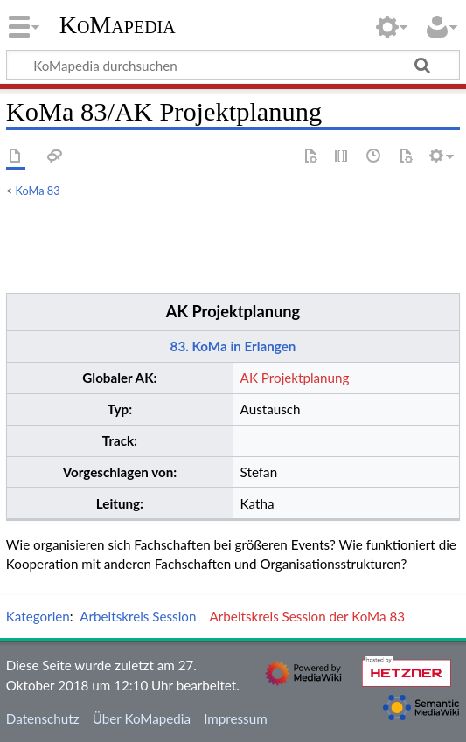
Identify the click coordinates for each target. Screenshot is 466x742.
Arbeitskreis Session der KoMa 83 (307, 616)
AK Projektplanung (233, 311)
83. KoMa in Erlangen (233, 346)
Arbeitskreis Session (138, 616)
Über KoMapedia (142, 718)
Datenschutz (43, 718)
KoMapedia (117, 25)
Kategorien (38, 616)
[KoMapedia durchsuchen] (233, 65)
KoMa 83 (38, 191)
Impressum (236, 718)
